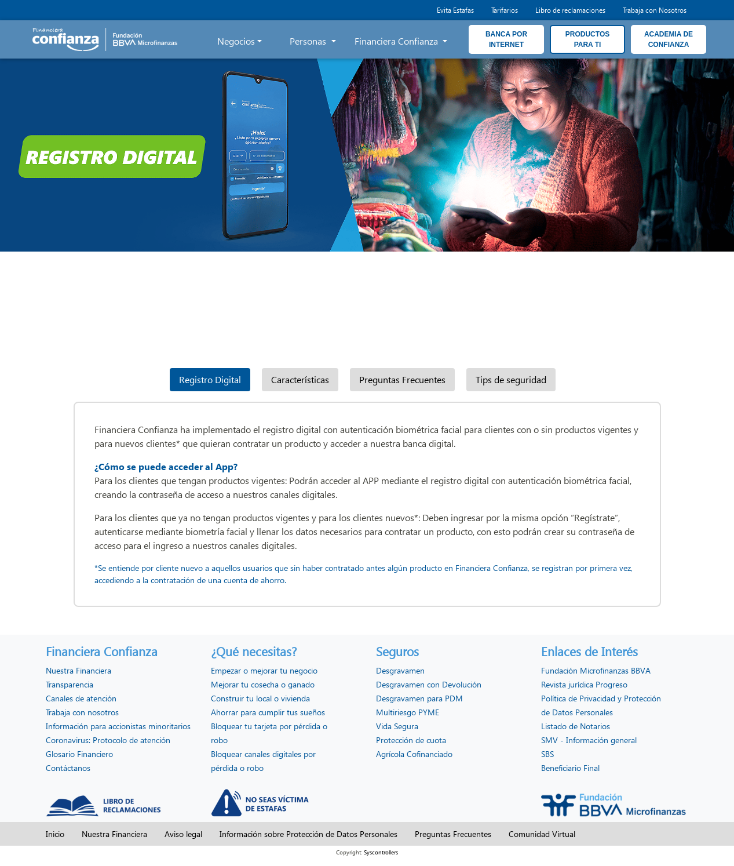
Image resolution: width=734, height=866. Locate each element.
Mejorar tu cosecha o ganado (263, 684)
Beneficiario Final (570, 767)
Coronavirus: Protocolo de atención (108, 739)
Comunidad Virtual (542, 833)
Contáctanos (68, 767)
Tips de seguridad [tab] (511, 379)
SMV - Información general (589, 739)
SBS (547, 753)
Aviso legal (183, 833)
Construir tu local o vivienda (260, 698)
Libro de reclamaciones (570, 10)
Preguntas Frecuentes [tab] (402, 379)
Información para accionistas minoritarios (118, 726)
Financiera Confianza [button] (397, 41)
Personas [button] (309, 41)
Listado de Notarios (575, 726)
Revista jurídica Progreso (584, 684)
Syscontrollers (381, 852)
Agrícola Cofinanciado (414, 753)
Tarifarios (504, 10)
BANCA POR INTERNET (506, 39)
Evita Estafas (455, 10)
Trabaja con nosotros (82, 712)
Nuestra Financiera (78, 670)
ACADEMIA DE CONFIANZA (668, 39)
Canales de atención (81, 698)
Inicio (55, 833)
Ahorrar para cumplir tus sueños (268, 712)
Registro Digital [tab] (210, 379)
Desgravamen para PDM (419, 698)
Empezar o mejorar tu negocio (264, 670)
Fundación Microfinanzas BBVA (596, 670)
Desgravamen (400, 670)
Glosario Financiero (79, 753)
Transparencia (69, 684)
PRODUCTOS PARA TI (587, 39)
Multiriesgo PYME (407, 712)
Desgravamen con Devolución (428, 684)
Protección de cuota (411, 739)
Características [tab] (300, 379)
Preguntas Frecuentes (453, 833)
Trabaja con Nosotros (654, 10)
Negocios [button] (236, 41)
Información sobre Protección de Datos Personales (308, 833)
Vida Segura (397, 726)
